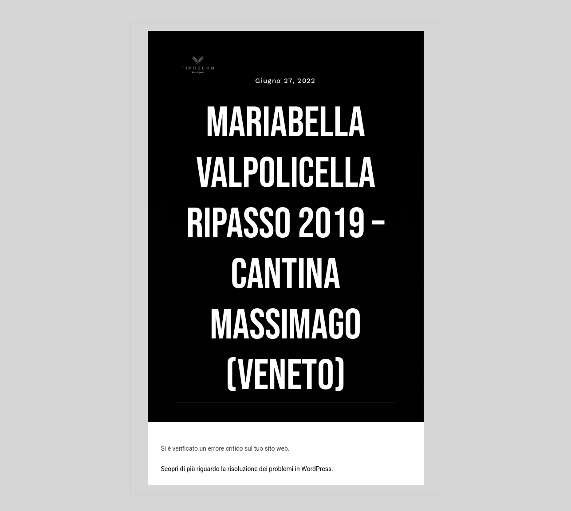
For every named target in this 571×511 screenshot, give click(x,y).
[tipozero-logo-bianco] (198, 60)
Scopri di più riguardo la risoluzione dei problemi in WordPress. (247, 468)
